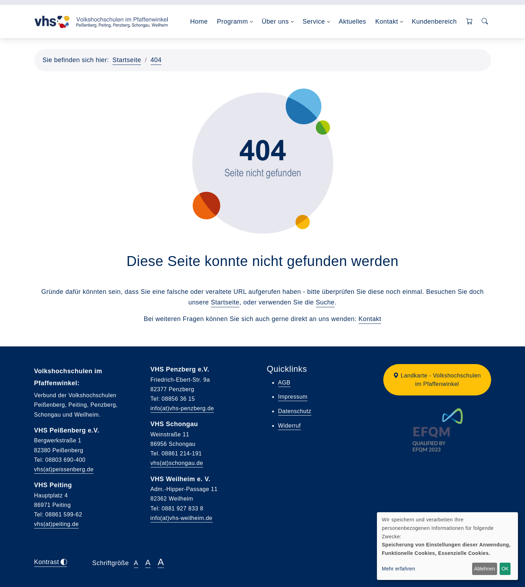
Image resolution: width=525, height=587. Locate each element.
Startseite (126, 59)
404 (156, 59)
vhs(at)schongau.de (177, 463)
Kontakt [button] (386, 21)
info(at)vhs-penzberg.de (182, 408)
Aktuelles (352, 21)
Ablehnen (484, 568)
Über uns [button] (275, 21)
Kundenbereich (434, 21)
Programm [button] (232, 21)
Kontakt (370, 318)
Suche (325, 302)
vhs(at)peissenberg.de (64, 469)
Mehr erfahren (398, 568)
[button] (437, 379)
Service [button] (314, 21)
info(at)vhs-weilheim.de (182, 518)
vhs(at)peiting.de (56, 524)
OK (504, 568)
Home (199, 21)
